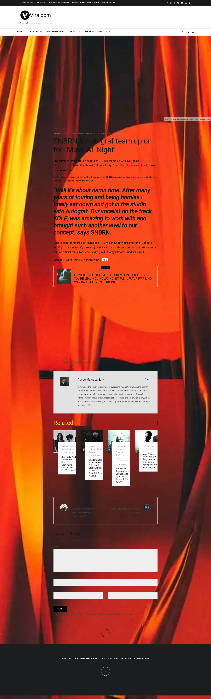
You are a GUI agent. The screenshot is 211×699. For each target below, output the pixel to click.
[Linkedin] (186, 2)
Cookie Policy (108, 3)
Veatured (89, 133)
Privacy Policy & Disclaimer (85, 3)
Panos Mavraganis (89, 379)
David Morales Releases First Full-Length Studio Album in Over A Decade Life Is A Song (95, 468)
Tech (126, 461)
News (20, 32)
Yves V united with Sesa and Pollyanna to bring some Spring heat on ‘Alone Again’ (150, 461)
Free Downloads (54, 32)
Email (56, 593)
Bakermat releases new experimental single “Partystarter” (87, 510)
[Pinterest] (178, 2)
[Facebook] (167, 2)
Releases (80, 133)
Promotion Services (59, 3)
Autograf (63, 165)
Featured (34, 32)
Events (74, 32)
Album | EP (93, 446)
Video (72, 449)
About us (42, 3)
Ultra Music (126, 165)
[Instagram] (174, 2)
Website (111, 593)
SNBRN (103, 161)
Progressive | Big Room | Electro (121, 455)
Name (56, 580)
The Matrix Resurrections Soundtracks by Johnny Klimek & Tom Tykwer (122, 475)
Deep (74, 133)
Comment (58, 546)
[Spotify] (189, 2)
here (105, 259)
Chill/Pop (66, 133)
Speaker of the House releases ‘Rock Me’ (123, 508)
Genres (87, 32)
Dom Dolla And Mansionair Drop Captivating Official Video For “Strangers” (69, 464)
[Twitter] (171, 2)
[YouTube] (182, 2)
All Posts (57, 133)
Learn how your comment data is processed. (112, 617)
